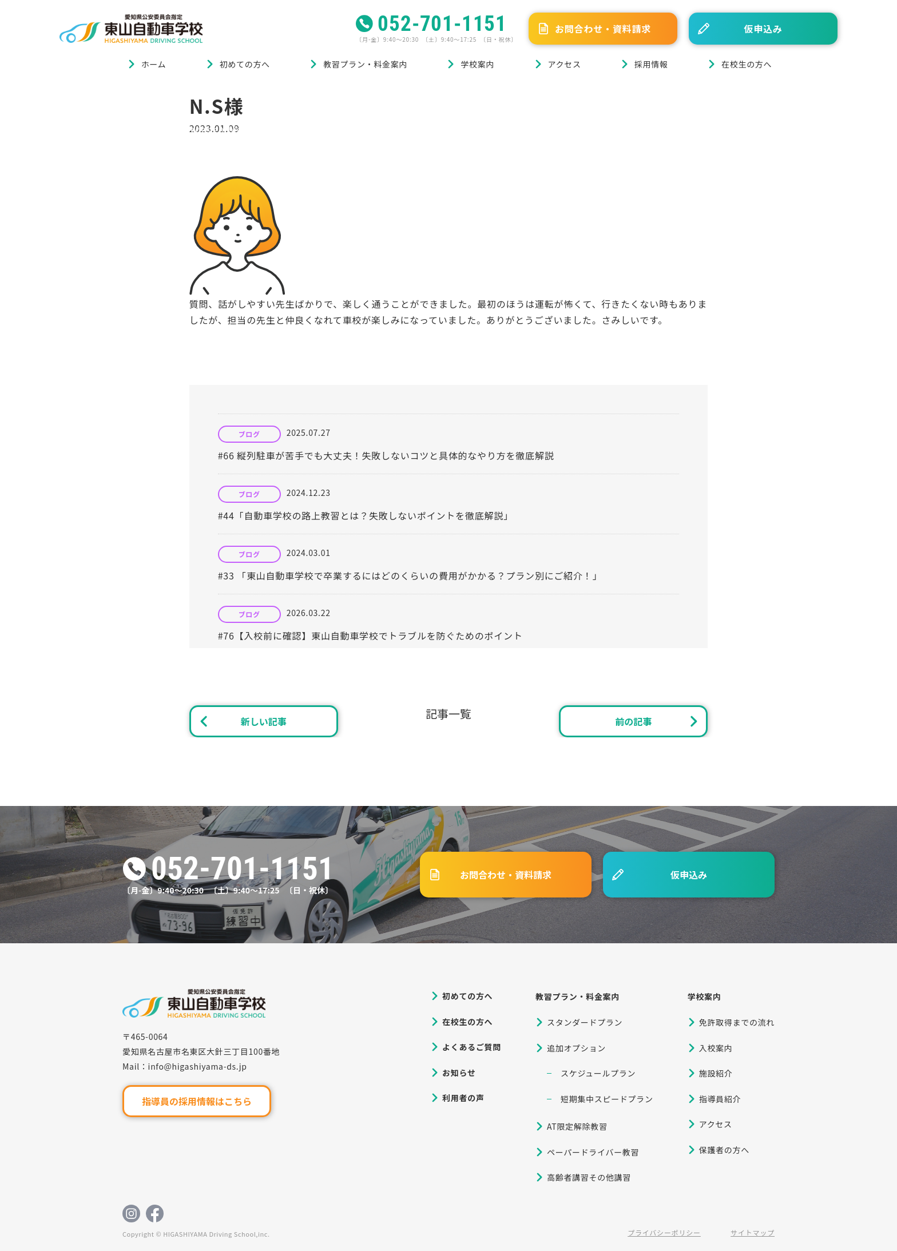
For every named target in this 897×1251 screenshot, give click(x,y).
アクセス (564, 64)
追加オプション (576, 1048)
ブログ (115, 99)
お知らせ (459, 1072)
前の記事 (633, 721)
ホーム (153, 64)
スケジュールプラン (598, 1073)
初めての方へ (245, 64)
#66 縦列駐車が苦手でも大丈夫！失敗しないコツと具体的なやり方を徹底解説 (386, 455)
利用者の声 (463, 1097)
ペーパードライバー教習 (593, 1152)
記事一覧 (448, 713)
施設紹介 (716, 1073)
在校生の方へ (746, 64)
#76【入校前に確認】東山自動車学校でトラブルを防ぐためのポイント (370, 635)
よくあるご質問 (471, 1047)
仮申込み (763, 28)
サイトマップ (753, 1232)
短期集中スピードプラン (607, 1099)
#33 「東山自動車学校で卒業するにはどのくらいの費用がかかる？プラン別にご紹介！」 (410, 575)
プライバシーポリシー (664, 1232)
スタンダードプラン (584, 1022)
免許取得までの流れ (737, 1022)
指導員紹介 (720, 1099)
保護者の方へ (724, 1149)
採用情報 (651, 64)
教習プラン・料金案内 (365, 64)
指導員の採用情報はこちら (197, 1101)
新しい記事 (264, 721)
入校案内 (716, 1048)
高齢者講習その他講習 (589, 1177)
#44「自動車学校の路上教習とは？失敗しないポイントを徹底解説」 (365, 515)
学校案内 (477, 64)
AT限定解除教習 (577, 1126)
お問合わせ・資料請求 (603, 28)
